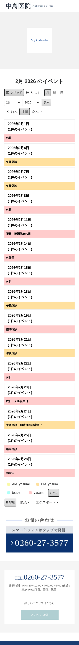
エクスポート (47, 502)
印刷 (10, 503)
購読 (25, 502)
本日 (25, 111)
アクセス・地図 (39, 614)
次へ (37, 112)
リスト (33, 93)
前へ (11, 112)
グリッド (14, 93)
